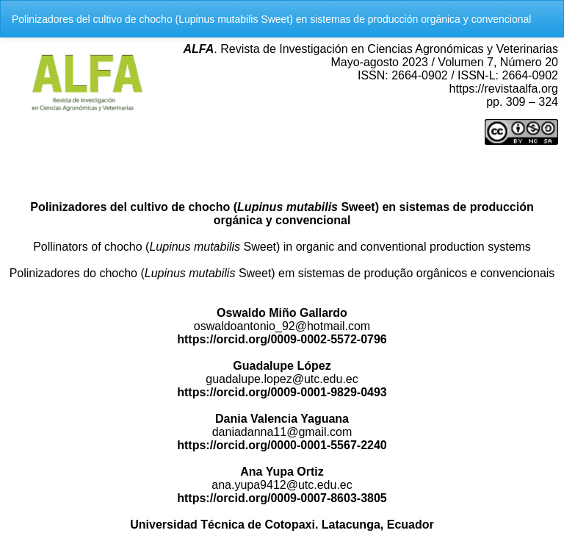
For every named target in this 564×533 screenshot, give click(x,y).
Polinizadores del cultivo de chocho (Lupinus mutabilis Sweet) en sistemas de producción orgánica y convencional (271, 19)
